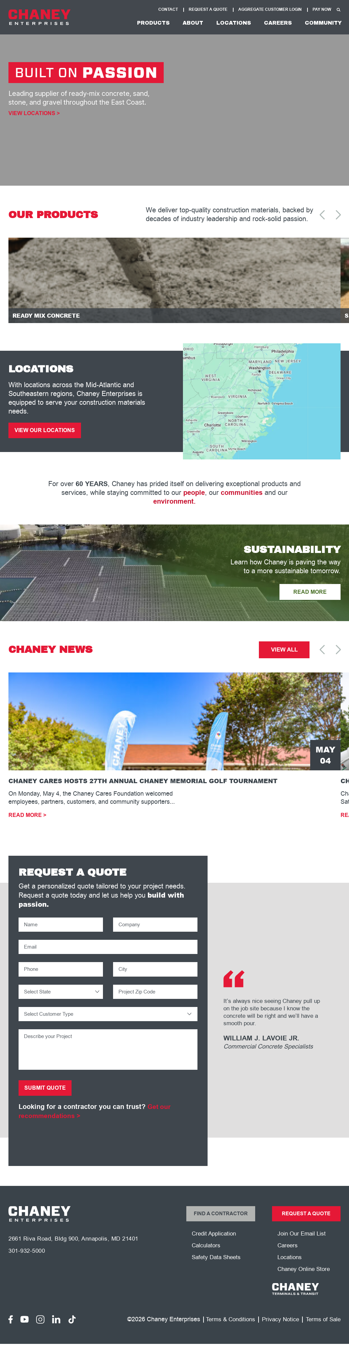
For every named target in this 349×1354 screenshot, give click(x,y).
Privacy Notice (277, 1330)
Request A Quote (208, 9)
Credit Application (215, 1243)
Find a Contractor (221, 1222)
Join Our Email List (302, 1243)
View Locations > (34, 113)
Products (139, 23)
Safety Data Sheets (218, 1268)
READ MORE (308, 595)
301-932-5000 (28, 1262)
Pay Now (322, 9)
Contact (168, 9)
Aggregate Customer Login (270, 9)
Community (321, 23)
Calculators (207, 1255)
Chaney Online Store (305, 1280)
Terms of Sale (322, 1330)
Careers (273, 23)
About (181, 23)
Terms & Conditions (224, 1330)
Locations (226, 23)
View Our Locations (46, 433)
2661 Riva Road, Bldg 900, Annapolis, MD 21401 (78, 1249)
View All (284, 653)
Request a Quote (306, 1222)
